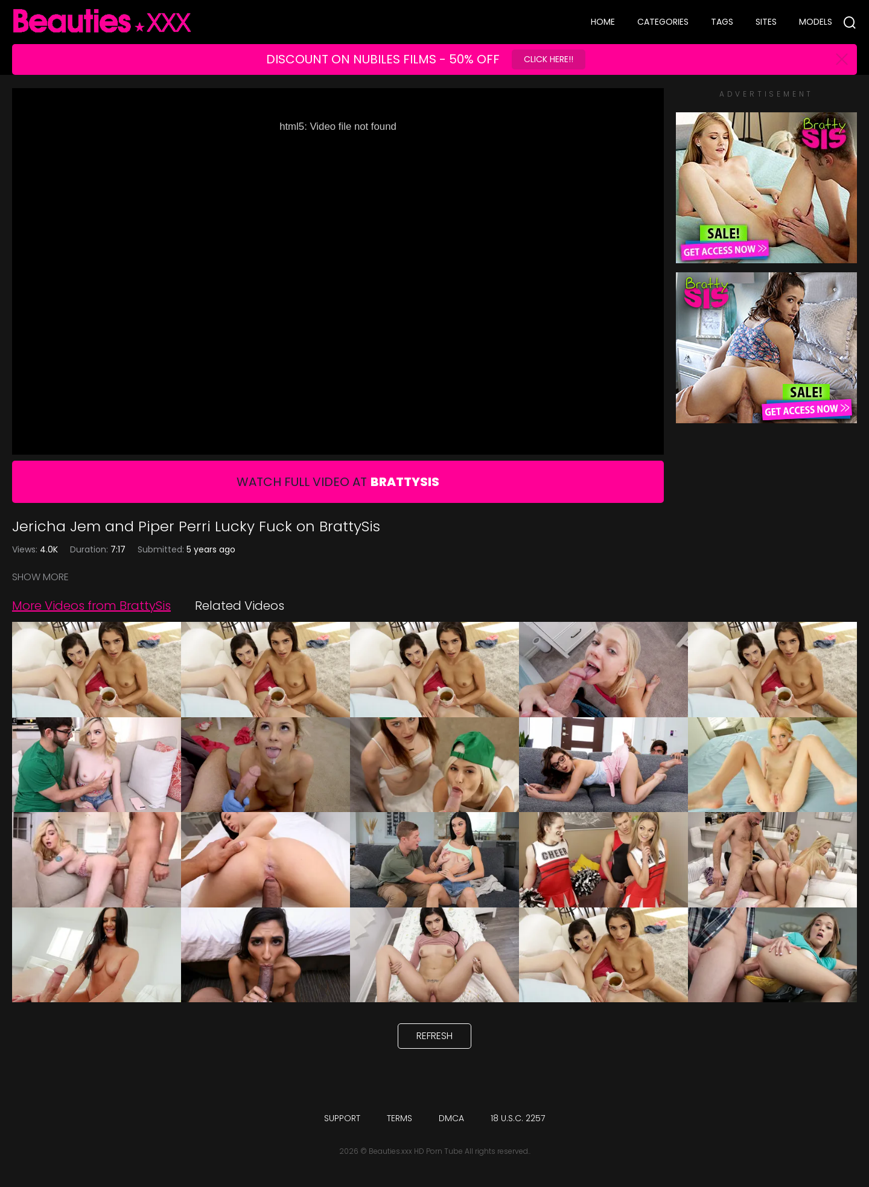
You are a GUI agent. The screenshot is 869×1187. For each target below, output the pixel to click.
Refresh (434, 1036)
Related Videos (239, 605)
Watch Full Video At (338, 481)
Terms (399, 1118)
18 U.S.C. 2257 (518, 1118)
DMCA (451, 1118)
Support (342, 1118)
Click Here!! (548, 59)
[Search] (849, 22)
